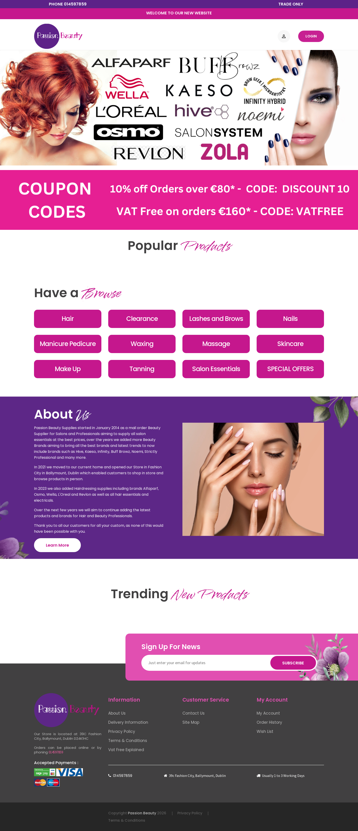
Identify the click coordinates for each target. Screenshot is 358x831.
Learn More (57, 545)
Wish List (265, 731)
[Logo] (58, 36)
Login (311, 36)
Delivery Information (128, 722)
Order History (269, 722)
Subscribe (293, 663)
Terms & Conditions (127, 740)
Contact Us (193, 713)
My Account (268, 713)
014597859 (75, 4)
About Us (117, 713)
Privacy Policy (121, 731)
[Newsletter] (229, 662)
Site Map (190, 722)
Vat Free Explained (126, 749)
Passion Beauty (142, 813)
